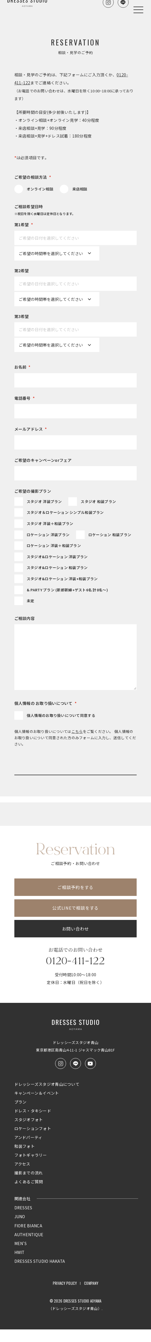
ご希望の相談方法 (32, 177)
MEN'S (20, 1256)
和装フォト (24, 1159)
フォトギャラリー (30, 1168)
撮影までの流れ (28, 1185)
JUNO (19, 1229)
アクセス (22, 1177)
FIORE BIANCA (28, 1238)
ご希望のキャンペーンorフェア (43, 460)
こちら (77, 731)
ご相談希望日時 (75, 210)
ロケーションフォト (32, 1141)
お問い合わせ (75, 941)
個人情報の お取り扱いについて (45, 703)
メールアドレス (30, 429)
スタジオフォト (28, 1132)
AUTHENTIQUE (29, 1247)
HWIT (19, 1265)
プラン (20, 1115)
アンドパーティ (28, 1150)
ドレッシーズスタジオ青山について (47, 1097)
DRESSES (23, 1220)
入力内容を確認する (75, 782)
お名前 (22, 367)
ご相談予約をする (75, 900)
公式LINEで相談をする (75, 921)
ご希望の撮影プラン (32, 491)
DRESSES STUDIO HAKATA (39, 1274)
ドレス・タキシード (32, 1123)
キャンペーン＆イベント (36, 1106)
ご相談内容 (24, 618)
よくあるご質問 (28, 1194)
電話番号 (24, 398)
